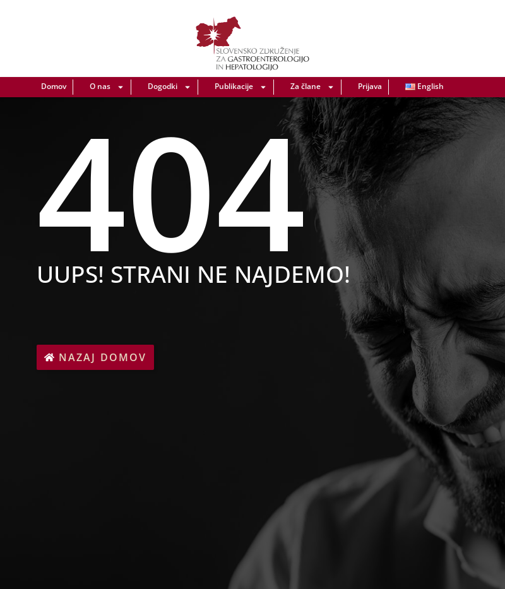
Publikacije (241, 87)
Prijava (370, 86)
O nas (107, 87)
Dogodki (169, 87)
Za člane (312, 87)
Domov (53, 86)
